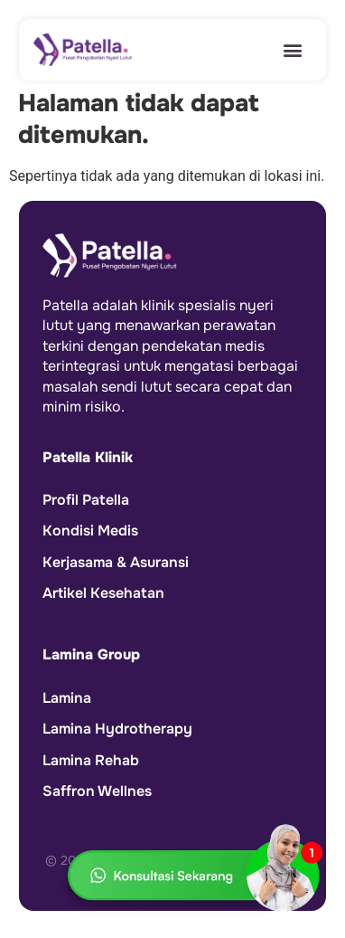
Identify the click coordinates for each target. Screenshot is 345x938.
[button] (293, 50)
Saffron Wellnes (97, 790)
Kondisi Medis (90, 530)
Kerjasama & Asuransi (115, 562)
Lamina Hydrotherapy (117, 728)
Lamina (66, 696)
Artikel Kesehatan (103, 592)
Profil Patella (85, 499)
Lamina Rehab (90, 759)
